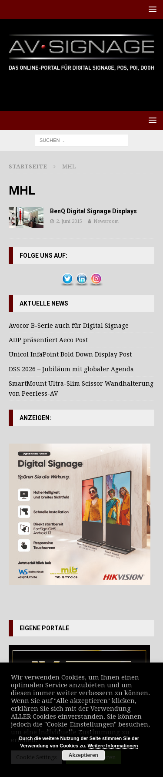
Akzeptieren (83, 755)
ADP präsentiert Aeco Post (48, 339)
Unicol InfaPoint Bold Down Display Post (70, 354)
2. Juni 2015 (69, 221)
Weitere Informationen (113, 745)
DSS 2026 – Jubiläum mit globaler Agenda (71, 369)
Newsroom (106, 221)
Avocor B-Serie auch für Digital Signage (69, 325)
